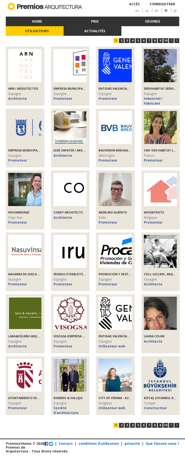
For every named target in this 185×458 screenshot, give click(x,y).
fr (166, 10)
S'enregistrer (162, 4)
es (137, 10)
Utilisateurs (37, 31)
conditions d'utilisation (99, 443)
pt (175, 10)
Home (37, 21)
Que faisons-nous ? (162, 443)
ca (147, 10)
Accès (134, 4)
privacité (132, 443)
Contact (66, 443)
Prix (95, 21)
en (157, 10)
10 (165, 40)
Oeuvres (152, 21)
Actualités (94, 31)
